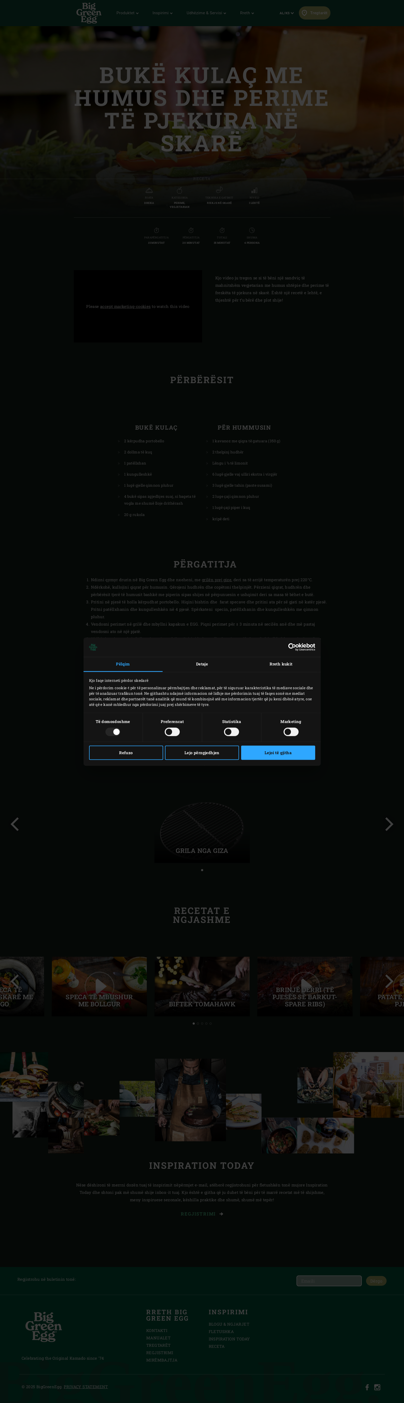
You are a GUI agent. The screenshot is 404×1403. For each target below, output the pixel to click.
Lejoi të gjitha (278, 752)
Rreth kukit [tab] (281, 664)
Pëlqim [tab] (123, 664)
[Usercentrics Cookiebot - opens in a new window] (292, 647)
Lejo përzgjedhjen (202, 752)
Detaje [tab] (202, 664)
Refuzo (126, 752)
